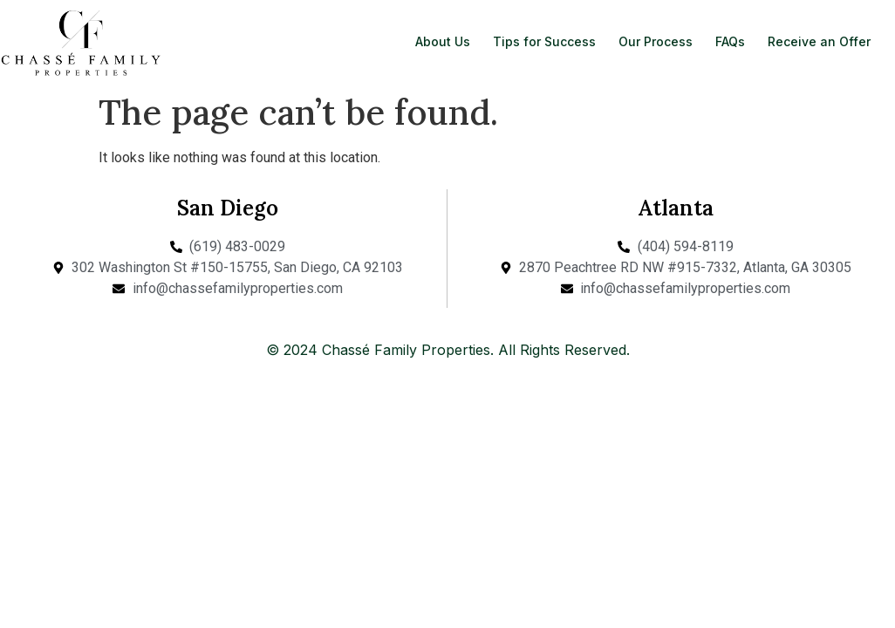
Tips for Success (544, 41)
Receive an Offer (819, 41)
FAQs (730, 41)
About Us (442, 41)
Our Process (655, 41)
